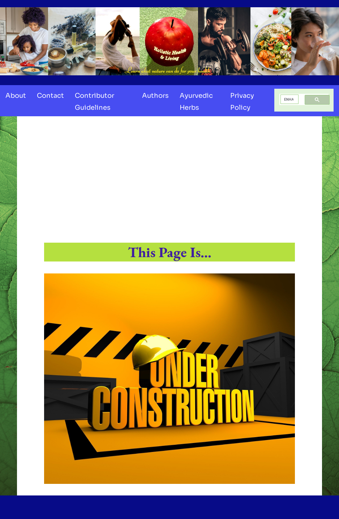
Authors (155, 96)
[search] (288, 99)
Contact (50, 96)
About (15, 96)
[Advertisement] (169, 180)
